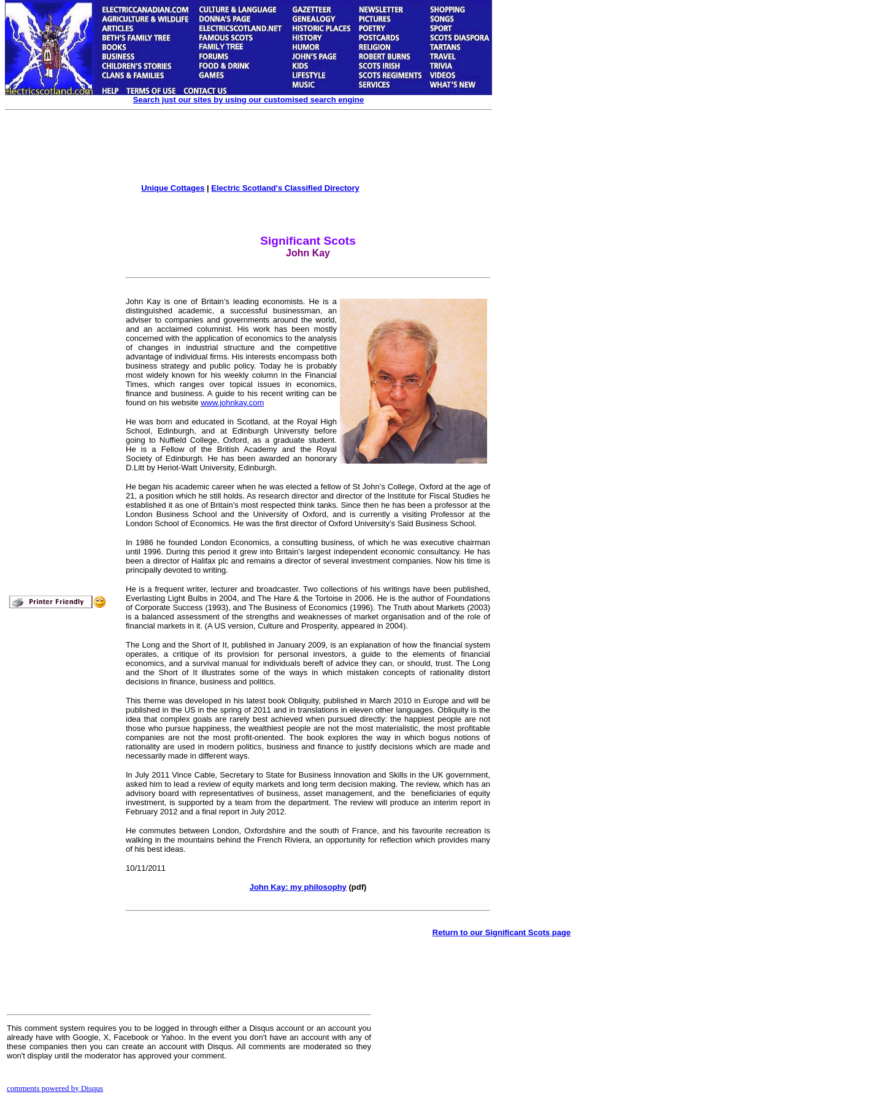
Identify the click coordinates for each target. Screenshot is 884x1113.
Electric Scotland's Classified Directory (285, 188)
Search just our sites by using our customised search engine (248, 99)
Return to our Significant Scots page (501, 932)
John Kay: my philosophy (298, 887)
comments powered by (55, 1088)
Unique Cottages (172, 188)
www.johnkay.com (232, 402)
